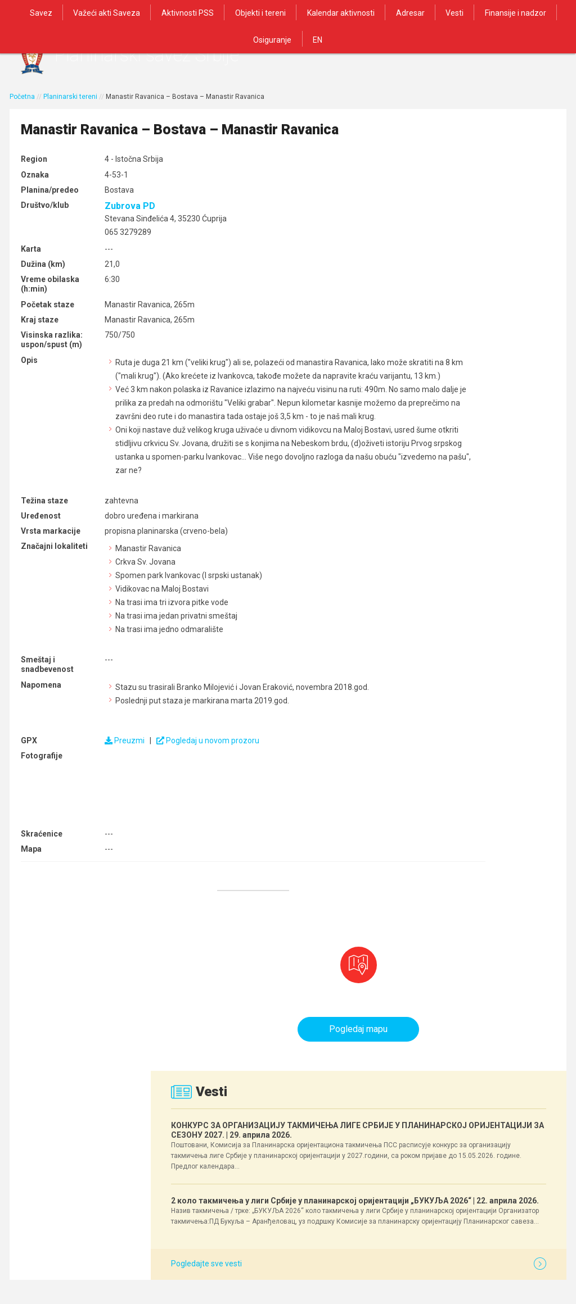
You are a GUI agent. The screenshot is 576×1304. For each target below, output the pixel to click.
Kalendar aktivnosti (311, 12)
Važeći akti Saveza (85, 12)
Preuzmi (118, 810)
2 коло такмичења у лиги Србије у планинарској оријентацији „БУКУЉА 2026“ (468, 448)
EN (287, 38)
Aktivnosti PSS (163, 12)
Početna (22, 105)
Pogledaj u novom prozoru (201, 810)
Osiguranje (546, 12)
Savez (22, 12)
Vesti (420, 12)
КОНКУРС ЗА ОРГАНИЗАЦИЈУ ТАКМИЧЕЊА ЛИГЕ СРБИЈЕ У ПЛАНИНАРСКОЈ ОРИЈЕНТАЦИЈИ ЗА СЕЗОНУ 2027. (474, 326)
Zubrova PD (123, 236)
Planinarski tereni (70, 105)
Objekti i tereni (233, 12)
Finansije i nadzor (477, 12)
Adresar (377, 12)
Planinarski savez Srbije (182, 59)
